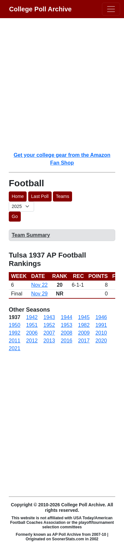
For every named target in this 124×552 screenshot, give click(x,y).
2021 (14, 348)
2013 (49, 340)
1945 (84, 317)
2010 (101, 333)
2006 (32, 333)
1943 (49, 317)
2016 (66, 340)
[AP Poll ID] (21, 206)
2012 (32, 340)
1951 (32, 325)
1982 (84, 325)
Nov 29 (39, 293)
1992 (14, 333)
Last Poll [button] (40, 196)
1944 (66, 317)
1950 (14, 325)
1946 (101, 317)
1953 (66, 325)
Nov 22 (39, 285)
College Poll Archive (40, 9)
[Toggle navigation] (111, 9)
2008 (66, 333)
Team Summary (31, 235)
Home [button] (18, 196)
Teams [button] (62, 196)
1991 (101, 325)
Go (15, 216)
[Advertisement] (62, 84)
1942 (32, 317)
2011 (14, 340)
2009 (84, 333)
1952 (49, 325)
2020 (101, 340)
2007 (49, 333)
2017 (84, 340)
